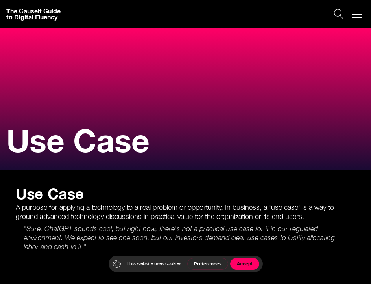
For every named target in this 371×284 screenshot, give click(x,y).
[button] (357, 14)
